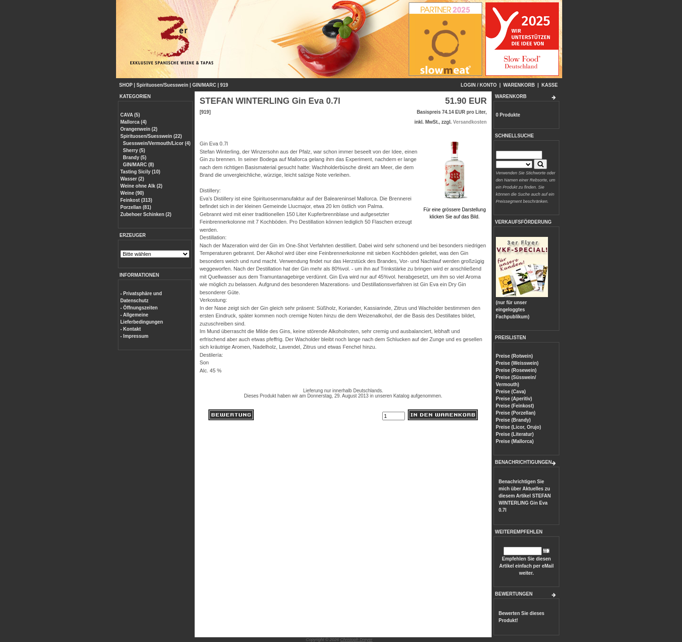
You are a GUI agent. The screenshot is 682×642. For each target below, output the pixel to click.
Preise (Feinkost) (515, 405)
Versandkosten (470, 122)
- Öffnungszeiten (139, 307)
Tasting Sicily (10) (140, 171)
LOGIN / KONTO (479, 85)
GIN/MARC (204, 85)
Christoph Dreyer (356, 639)
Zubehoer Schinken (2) (145, 214)
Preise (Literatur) (515, 434)
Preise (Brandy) (513, 420)
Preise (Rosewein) (516, 370)
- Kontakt (130, 329)
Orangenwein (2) (138, 129)
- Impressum (134, 336)
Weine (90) (132, 193)
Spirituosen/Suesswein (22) (151, 136)
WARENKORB (519, 85)
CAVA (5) (130, 115)
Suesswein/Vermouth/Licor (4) (157, 143)
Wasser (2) (132, 178)
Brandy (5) (134, 157)
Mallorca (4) (133, 122)
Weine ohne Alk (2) (141, 186)
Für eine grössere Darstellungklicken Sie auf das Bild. (454, 209)
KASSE (549, 85)
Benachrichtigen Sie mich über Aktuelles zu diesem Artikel (525, 496)
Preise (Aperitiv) (514, 398)
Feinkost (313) (136, 200)
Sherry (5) (134, 150)
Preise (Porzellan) (516, 413)
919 (224, 85)
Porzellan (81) (135, 207)
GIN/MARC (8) (138, 164)
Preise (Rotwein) (514, 356)
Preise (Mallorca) (515, 441)
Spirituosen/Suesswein (162, 85)
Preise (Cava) (511, 391)
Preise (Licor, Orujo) (518, 427)
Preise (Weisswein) (517, 363)
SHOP (126, 85)
